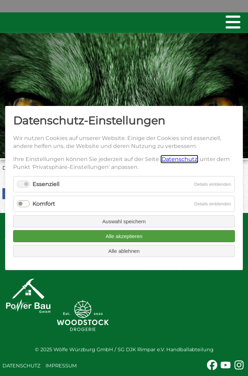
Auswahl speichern (124, 221)
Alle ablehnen (124, 251)
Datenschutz (21, 366)
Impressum (61, 366)
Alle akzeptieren (124, 236)
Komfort (43, 204)
